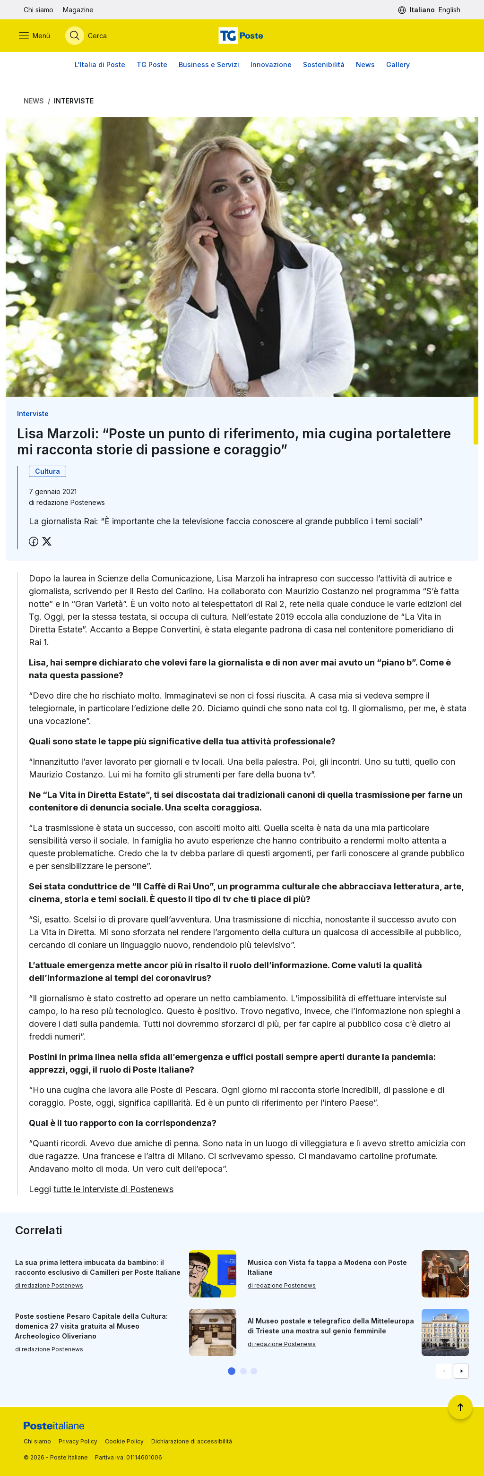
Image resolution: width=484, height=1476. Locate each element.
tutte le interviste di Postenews (113, 1190)
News (365, 66)
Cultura (47, 473)
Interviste (74, 102)
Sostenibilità (324, 66)
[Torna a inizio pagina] (460, 1407)
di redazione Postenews (49, 1287)
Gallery (398, 66)
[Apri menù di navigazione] (39, 36)
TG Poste (152, 66)
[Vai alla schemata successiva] (461, 1373)
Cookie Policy (124, 1441)
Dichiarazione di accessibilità (191, 1441)
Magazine (78, 10)
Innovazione (271, 66)
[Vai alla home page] (242, 36)
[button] (231, 1373)
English (449, 10)
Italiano (422, 10)
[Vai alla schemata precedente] (443, 1373)
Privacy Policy (78, 1441)
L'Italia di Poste (100, 66)
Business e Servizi (209, 66)
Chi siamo (38, 10)
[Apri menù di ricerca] (91, 36)
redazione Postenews (70, 504)
